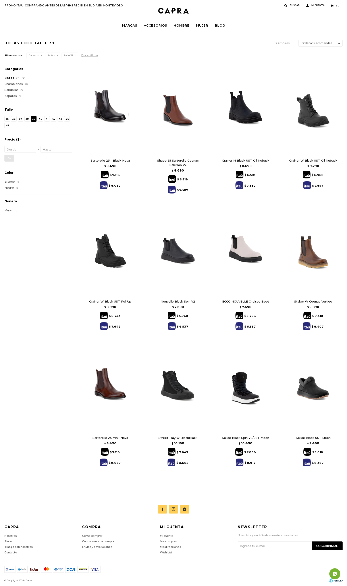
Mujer (202, 25)
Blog (220, 25)
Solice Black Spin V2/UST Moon (245, 438)
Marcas (129, 25)
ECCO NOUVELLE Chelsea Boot (245, 301)
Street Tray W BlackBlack (177, 438)
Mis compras (168, 541)
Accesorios (155, 25)
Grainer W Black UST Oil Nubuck (313, 160)
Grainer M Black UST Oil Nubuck (245, 160)
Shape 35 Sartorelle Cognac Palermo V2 (178, 163)
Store (8, 541)
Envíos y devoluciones (97, 547)
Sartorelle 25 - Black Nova (110, 160)
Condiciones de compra (98, 541)
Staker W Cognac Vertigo (313, 301)
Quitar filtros (89, 55)
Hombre (181, 25)
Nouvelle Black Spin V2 (178, 301)
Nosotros (10, 535)
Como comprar (92, 535)
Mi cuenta (166, 535)
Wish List (166, 552)
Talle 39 (68, 55)
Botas (51, 55)
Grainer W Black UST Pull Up (110, 301)
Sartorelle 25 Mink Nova (110, 438)
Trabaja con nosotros (18, 547)
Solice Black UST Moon (313, 438)
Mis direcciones (170, 547)
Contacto (10, 552)
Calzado (34, 55)
